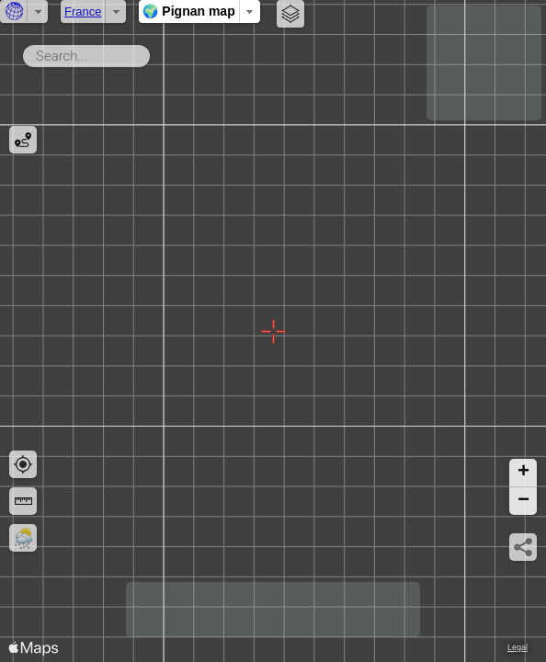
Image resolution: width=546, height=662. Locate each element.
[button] (523, 473)
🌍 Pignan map (188, 11)
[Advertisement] (484, 63)
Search (153, 52)
